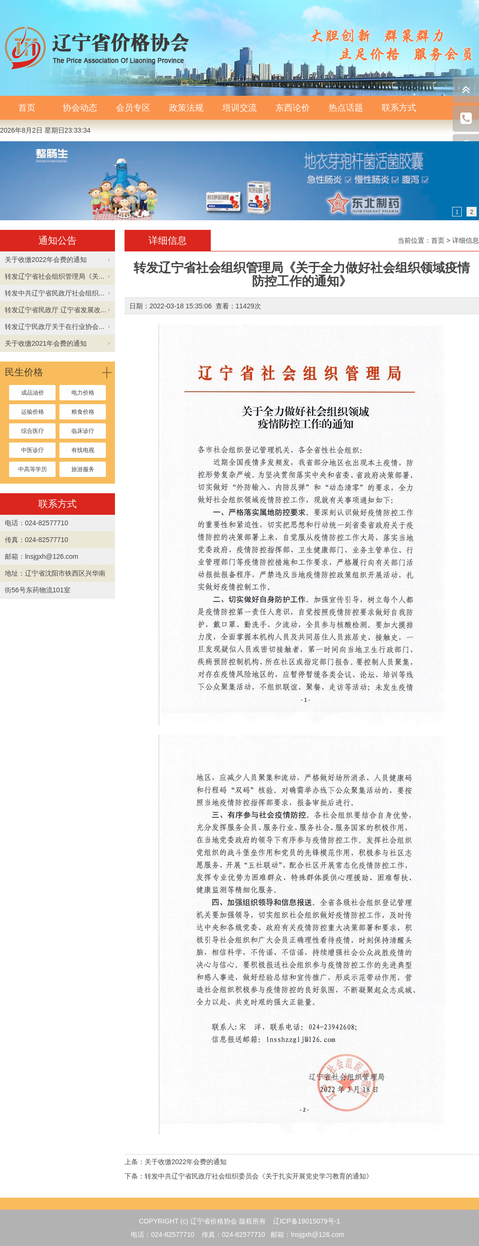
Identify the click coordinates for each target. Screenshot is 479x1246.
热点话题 (346, 108)
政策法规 (186, 108)
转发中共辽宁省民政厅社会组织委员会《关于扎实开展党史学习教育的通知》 (259, 1176)
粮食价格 (82, 411)
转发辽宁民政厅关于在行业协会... (54, 326)
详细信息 (465, 240)
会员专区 (133, 108)
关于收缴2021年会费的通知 (46, 343)
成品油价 (32, 392)
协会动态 (80, 108)
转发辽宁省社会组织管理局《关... (54, 276)
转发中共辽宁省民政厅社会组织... (54, 293)
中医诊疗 (32, 450)
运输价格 (32, 411)
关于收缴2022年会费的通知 (46, 259)
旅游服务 (82, 469)
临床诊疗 (82, 431)
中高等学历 (32, 469)
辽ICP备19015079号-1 (306, 1221)
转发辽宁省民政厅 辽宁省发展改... (55, 310)
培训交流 (239, 108)
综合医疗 (32, 431)
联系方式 (399, 108)
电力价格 (82, 392)
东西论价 (292, 108)
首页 (26, 108)
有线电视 (82, 450)
